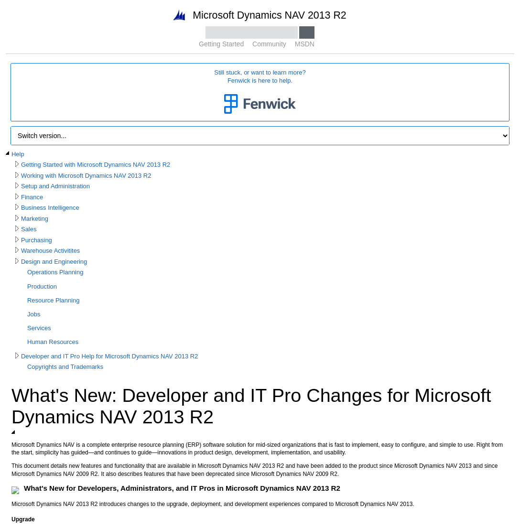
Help (17, 154)
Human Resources (52, 341)
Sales (28, 229)
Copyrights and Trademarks (65, 366)
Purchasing (36, 240)
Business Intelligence (50, 207)
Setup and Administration (55, 186)
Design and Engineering (54, 261)
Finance (32, 197)
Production (42, 286)
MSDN (304, 44)
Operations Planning (55, 272)
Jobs (33, 314)
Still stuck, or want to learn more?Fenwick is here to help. (260, 92)
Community (269, 44)
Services (39, 328)
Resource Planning (53, 300)
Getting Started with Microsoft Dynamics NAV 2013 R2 (95, 164)
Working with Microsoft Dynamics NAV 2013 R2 (86, 175)
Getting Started (221, 44)
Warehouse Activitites (50, 250)
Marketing (34, 218)
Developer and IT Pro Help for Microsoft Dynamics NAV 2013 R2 (109, 356)
